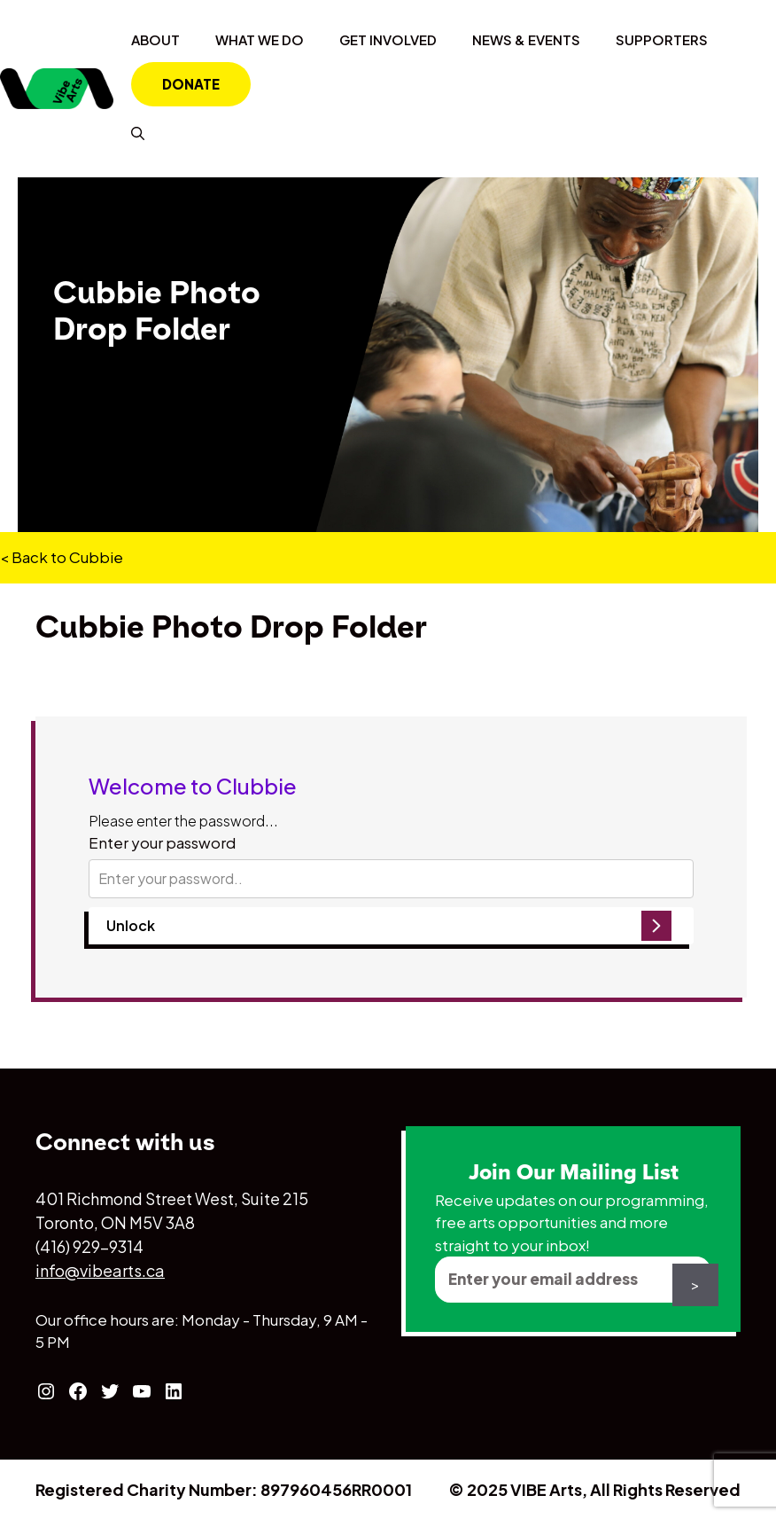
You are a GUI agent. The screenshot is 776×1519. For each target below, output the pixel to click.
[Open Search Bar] (137, 133)
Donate (191, 83)
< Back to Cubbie (61, 557)
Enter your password (162, 842)
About (155, 39)
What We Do (259, 39)
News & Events (526, 39)
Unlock (130, 925)
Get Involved (388, 39)
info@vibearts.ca (100, 1270)
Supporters (662, 39)
